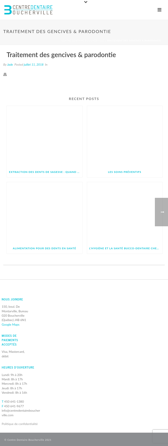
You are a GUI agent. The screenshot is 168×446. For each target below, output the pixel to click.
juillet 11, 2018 (34, 64)
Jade (10, 64)
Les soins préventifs (124, 172)
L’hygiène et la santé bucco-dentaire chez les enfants (126, 248)
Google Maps (10, 324)
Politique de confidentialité (20, 424)
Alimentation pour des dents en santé (44, 248)
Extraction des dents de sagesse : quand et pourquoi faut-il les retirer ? (45, 172)
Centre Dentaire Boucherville (83, 40)
